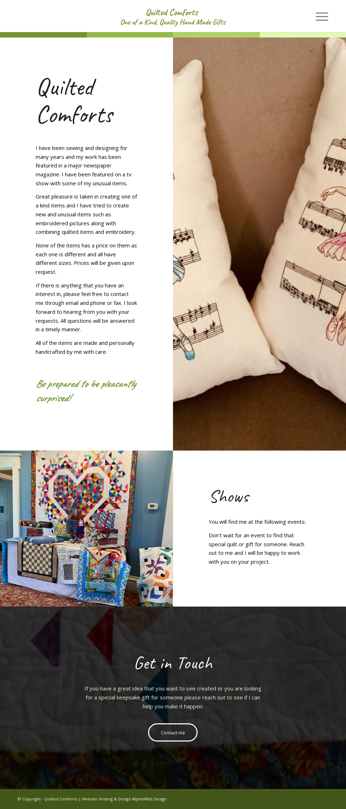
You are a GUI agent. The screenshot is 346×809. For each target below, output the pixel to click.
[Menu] (318, 16)
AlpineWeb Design (149, 799)
